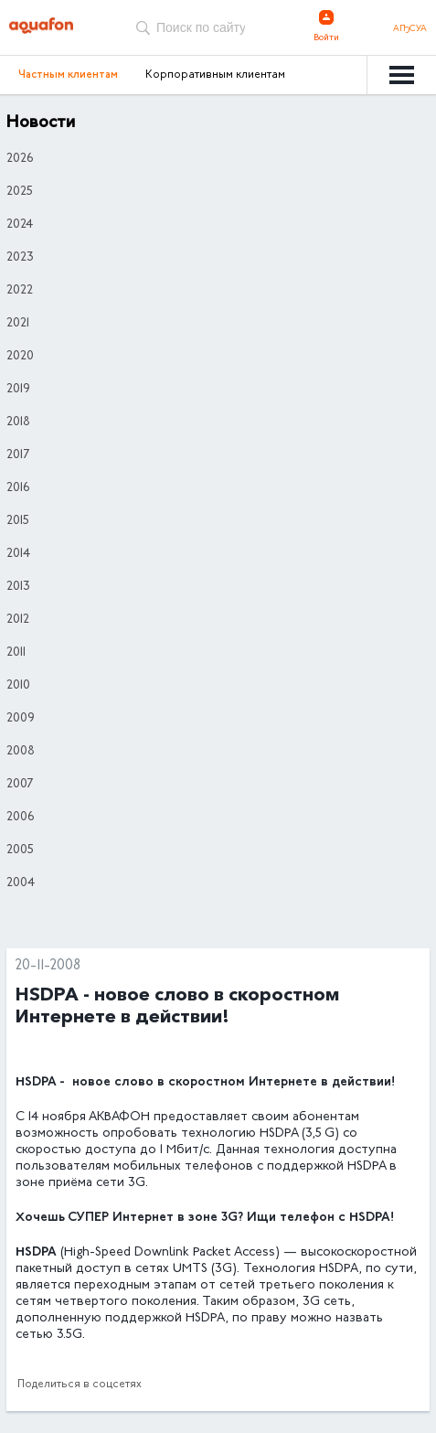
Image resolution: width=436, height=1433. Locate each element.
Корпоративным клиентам (215, 75)
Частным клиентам (68, 75)
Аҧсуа (410, 29)
